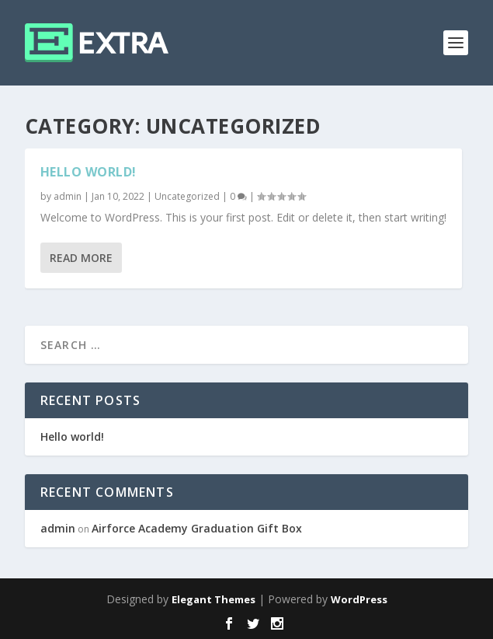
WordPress (359, 599)
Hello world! (88, 171)
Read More (81, 257)
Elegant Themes (213, 599)
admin (68, 196)
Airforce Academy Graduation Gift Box (197, 528)
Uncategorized (187, 196)
